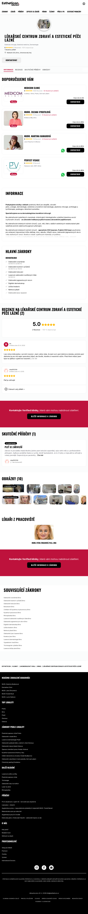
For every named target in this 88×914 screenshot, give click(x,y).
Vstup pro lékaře (7, 848)
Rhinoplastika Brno (10, 615)
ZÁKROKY (5, 11)
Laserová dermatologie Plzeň (11, 740)
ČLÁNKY (52, 11)
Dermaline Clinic (7, 687)
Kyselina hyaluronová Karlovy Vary (13, 752)
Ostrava (4, 721)
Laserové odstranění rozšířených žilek (22, 275)
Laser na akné (6, 787)
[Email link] (51, 867)
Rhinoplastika (6, 790)
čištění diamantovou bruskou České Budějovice (17, 756)
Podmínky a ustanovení (42, 901)
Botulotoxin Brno (9, 606)
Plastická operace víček (9, 777)
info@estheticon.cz (52, 893)
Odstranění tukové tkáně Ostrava (12, 746)
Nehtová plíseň (13, 290)
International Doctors (8, 860)
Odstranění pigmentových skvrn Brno (15, 621)
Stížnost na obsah (7, 836)
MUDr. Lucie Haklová (8, 697)
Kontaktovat (75, 102)
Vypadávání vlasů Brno (11, 642)
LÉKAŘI (13, 11)
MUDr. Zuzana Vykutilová (37, 112)
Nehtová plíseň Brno (10, 630)
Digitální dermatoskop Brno (12, 624)
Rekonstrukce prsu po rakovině (11, 811)
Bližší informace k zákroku (44, 416)
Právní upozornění (64, 898)
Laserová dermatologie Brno (13, 639)
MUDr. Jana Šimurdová (9, 690)
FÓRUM (44, 11)
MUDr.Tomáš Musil (8, 694)
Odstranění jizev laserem (17, 293)
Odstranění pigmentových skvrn (20, 280)
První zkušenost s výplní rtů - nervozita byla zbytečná (19, 802)
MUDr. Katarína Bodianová (10, 684)
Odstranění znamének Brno (12, 597)
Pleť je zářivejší (13, 447)
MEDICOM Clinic (32, 88)
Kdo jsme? (5, 829)
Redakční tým (6, 833)
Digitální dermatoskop (16, 283)
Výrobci (4, 857)
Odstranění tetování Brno (12, 603)
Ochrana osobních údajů (11, 898)
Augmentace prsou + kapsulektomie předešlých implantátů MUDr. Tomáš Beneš (27, 808)
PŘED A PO (60, 11)
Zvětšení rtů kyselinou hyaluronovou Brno (17, 609)
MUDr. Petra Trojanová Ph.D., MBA (44, 543)
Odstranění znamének (16, 262)
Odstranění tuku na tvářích (10, 783)
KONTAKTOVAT (11, 60)
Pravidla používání (27, 898)
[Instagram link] (36, 868)
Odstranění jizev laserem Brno (13, 633)
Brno (3, 712)
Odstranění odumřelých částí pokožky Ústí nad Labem (19, 759)
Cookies (37, 898)
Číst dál (40, 455)
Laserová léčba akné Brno (12, 648)
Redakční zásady (77, 898)
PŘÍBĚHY (21, 11)
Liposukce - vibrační (8, 805)
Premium (4, 851)
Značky (4, 854)
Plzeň (3, 715)
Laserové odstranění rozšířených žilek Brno (17, 618)
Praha (4, 709)
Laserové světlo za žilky (9, 774)
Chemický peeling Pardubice (11, 762)
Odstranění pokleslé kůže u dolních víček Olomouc (18, 743)
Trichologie (5, 780)
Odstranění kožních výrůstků (19, 267)
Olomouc (5, 718)
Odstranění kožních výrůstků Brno (14, 600)
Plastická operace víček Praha (11, 733)
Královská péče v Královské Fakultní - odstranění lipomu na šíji (21, 818)
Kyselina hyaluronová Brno (12, 612)
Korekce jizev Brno (10, 636)
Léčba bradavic (14, 286)
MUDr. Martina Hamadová (37, 136)
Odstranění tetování (15, 272)
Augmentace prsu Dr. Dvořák (11, 814)
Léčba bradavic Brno (10, 627)
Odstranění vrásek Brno (9, 736)
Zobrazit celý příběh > (16, 389)
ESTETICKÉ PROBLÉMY (74, 11)
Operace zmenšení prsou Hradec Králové (15, 749)
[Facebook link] (44, 868)
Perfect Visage (32, 160)
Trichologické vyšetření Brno (13, 645)
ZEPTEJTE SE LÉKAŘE (32, 11)
